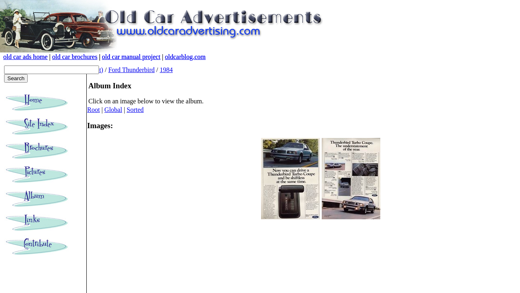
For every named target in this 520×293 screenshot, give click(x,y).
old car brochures (74, 56)
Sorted (135, 109)
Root (93, 109)
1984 (166, 69)
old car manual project (131, 56)
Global (113, 109)
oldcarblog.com (185, 56)
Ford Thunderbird (131, 69)
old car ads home (25, 56)
